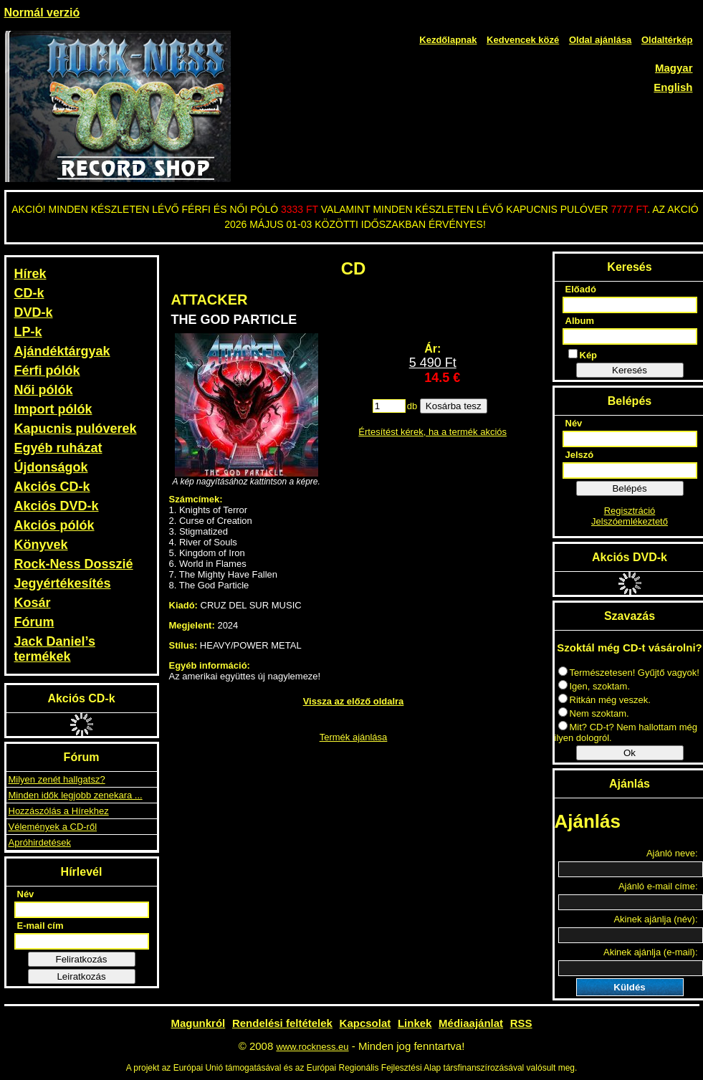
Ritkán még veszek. (604, 699)
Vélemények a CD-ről (53, 826)
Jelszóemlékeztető (629, 521)
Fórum (34, 622)
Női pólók (43, 390)
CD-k (29, 293)
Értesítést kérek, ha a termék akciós (432, 431)
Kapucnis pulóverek (75, 428)
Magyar (674, 68)
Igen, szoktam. (594, 686)
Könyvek (41, 544)
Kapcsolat (365, 1023)
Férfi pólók (47, 370)
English (673, 87)
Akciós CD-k (52, 486)
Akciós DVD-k (56, 506)
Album (579, 320)
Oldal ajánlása (600, 39)
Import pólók (53, 409)
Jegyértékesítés (62, 583)
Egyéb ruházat (58, 448)
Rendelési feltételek (282, 1023)
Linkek (415, 1023)
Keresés (629, 370)
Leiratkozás (81, 976)
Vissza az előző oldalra (353, 701)
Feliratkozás (81, 959)
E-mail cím (40, 925)
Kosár (32, 603)
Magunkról (198, 1023)
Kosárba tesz (454, 406)
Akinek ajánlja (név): (655, 919)
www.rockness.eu (312, 1046)
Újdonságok (51, 467)
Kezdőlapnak (448, 39)
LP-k (28, 332)
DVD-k (33, 312)
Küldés (629, 987)
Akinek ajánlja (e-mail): (650, 952)
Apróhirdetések (40, 842)
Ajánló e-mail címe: (658, 886)
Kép (583, 354)
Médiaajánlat (471, 1023)
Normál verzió (42, 12)
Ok (629, 752)
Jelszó (579, 454)
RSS (521, 1023)
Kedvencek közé (523, 39)
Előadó (580, 289)
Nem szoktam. (593, 713)
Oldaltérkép (667, 39)
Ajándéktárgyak (62, 351)
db (412, 406)
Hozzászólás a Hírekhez (59, 811)
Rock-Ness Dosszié (73, 564)
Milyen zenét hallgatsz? (57, 779)
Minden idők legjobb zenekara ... (76, 795)
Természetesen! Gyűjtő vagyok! (628, 672)
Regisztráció (630, 510)
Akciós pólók (54, 525)
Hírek (30, 274)
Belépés (629, 488)
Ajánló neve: (672, 853)
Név (25, 894)
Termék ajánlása (354, 737)
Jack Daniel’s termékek (54, 649)
